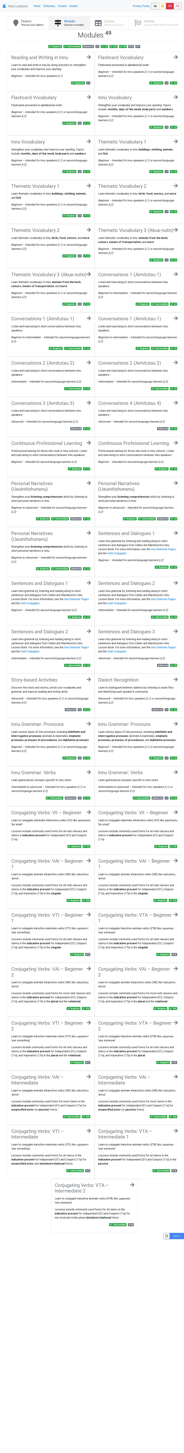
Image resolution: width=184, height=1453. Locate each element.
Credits (62, 6)
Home (37, 6)
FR (177, 6)
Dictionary (49, 6)
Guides (73, 6)
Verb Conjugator (117, 553)
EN (170, 6)
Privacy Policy (141, 6)
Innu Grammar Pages (163, 549)
